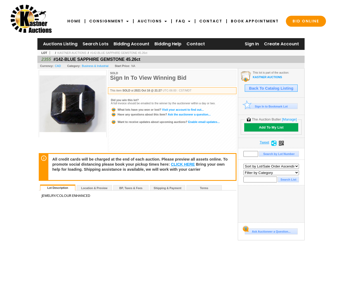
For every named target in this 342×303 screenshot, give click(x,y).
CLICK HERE (183, 164)
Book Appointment (255, 21)
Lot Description (57, 187)
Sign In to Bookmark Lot (266, 106)
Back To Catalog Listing (271, 88)
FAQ (183, 21)
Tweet (264, 142)
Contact (210, 21)
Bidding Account (131, 44)
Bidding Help (167, 44)
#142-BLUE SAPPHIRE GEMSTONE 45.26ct (118, 52)
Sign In (252, 44)
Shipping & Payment (167, 188)
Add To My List (271, 127)
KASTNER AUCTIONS (71, 52)
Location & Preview (94, 188)
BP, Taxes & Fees (131, 188)
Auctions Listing (60, 44)
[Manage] (289, 119)
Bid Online (306, 21)
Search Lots (95, 44)
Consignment (109, 21)
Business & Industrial (95, 65)
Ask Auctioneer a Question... (267, 230)
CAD (58, 65)
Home (74, 21)
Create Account (281, 44)
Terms (204, 188)
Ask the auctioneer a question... (161, 114)
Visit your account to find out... (157, 109)
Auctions (152, 21)
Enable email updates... (165, 121)
